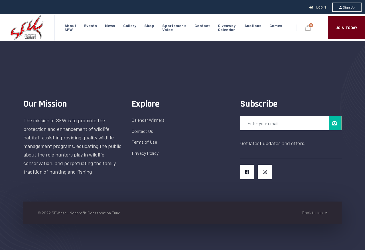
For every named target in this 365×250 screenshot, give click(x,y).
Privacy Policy (145, 153)
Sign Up (347, 7)
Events (90, 25)
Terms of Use (144, 142)
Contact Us (142, 131)
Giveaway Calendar (227, 27)
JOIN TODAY (346, 27)
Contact (202, 25)
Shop (149, 25)
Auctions (252, 25)
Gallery (129, 25)
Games (275, 25)
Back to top (315, 212)
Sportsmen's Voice (174, 27)
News (110, 25)
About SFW (70, 27)
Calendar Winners (148, 120)
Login (318, 7)
